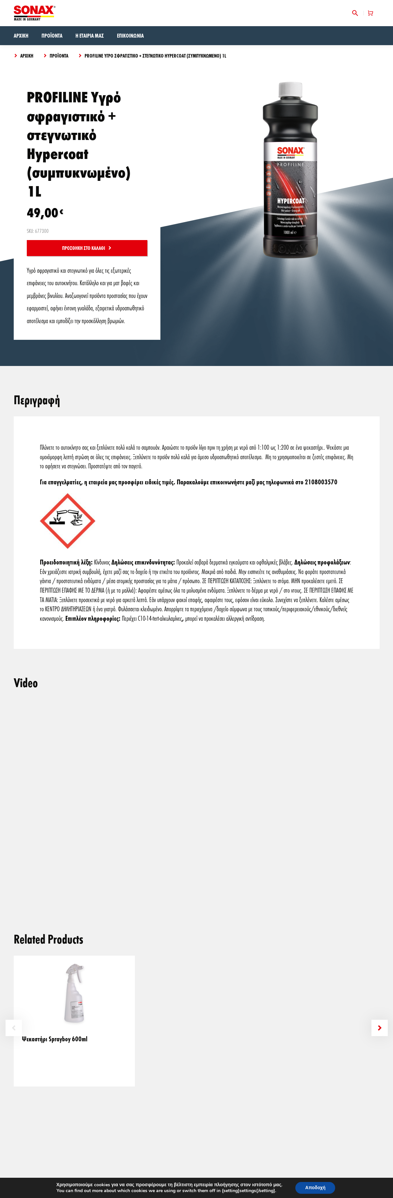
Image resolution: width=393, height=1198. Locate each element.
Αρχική (21, 35)
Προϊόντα (51, 35)
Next (379, 1028)
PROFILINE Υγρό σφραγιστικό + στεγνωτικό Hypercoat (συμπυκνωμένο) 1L (155, 55)
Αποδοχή (315, 1188)
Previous (14, 1028)
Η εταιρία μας (89, 35)
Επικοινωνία (130, 35)
